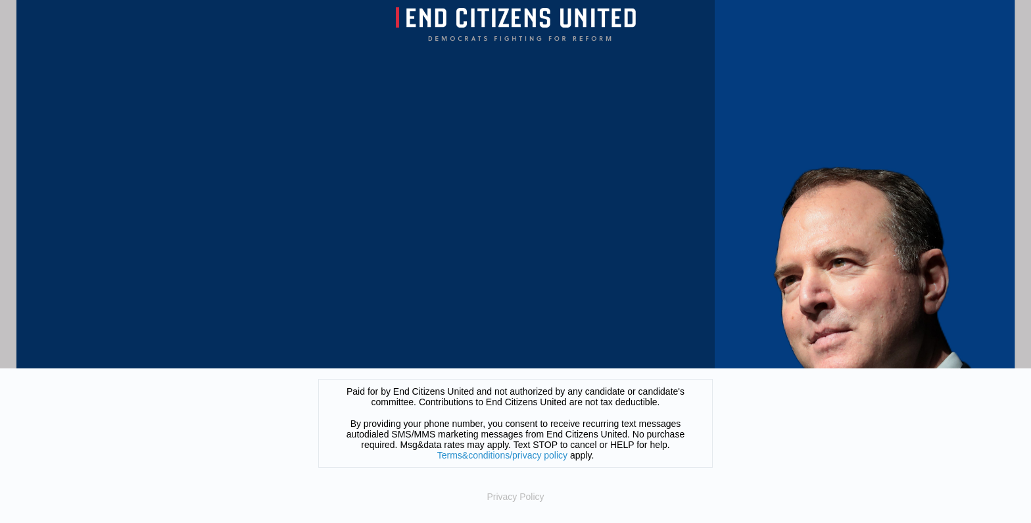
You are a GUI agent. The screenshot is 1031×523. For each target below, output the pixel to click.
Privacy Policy (515, 496)
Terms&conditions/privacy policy (502, 455)
